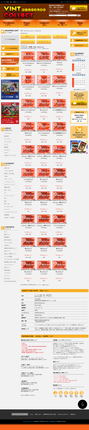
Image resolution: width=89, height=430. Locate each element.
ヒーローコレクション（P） (28, 41)
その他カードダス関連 (9, 217)
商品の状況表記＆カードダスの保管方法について (10, 61)
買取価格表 (27, 24)
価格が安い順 (40, 47)
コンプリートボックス (9, 195)
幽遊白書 (6, 147)
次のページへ (45, 48)
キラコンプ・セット (8, 179)
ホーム (63, 2)
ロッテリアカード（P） (44, 41)
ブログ (80, 24)
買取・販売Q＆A (7, 239)
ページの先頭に (82, 404)
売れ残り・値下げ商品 (9, 173)
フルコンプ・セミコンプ (9, 184)
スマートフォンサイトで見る (20, 414)
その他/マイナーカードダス (10, 155)
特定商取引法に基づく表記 (10, 262)
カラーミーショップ (28, 421)
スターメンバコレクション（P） (44, 37)
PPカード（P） (60, 36)
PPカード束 (6, 203)
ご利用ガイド (10, 54)
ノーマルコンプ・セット (9, 181)
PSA (5, 198)
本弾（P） (27, 36)
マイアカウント (70, 13)
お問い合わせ (7, 278)
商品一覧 (44, 24)
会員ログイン (7, 267)
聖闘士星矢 (6, 136)
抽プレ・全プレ (7, 190)
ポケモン (6, 152)
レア (5, 192)
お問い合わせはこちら (79, 7)
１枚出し (6, 176)
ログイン (52, 13)
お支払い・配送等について (10, 75)
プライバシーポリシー (83, 2)
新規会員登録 (61, 13)
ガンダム (6, 144)
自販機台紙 (6, 214)
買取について (9, 24)
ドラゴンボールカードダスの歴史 (10, 113)
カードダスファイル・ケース (10, 212)
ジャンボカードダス (8, 206)
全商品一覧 (6, 168)
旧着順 (34, 47)
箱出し (5, 201)
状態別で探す (7, 187)
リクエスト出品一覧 (8, 170)
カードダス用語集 (10, 89)
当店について (10, 69)
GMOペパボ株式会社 (51, 421)
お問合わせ (72, 414)
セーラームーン (7, 138)
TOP (21, 30)
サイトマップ (71, 2)
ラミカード (6, 209)
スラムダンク (7, 149)
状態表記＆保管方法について (10, 248)
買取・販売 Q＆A (62, 24)
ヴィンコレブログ (8, 242)
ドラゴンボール (7, 133)
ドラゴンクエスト (8, 141)
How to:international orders (10, 281)
